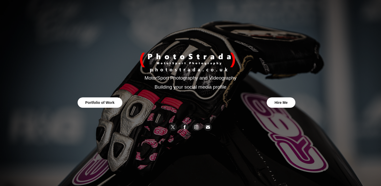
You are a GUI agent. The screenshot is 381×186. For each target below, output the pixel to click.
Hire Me (281, 102)
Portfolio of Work (100, 102)
